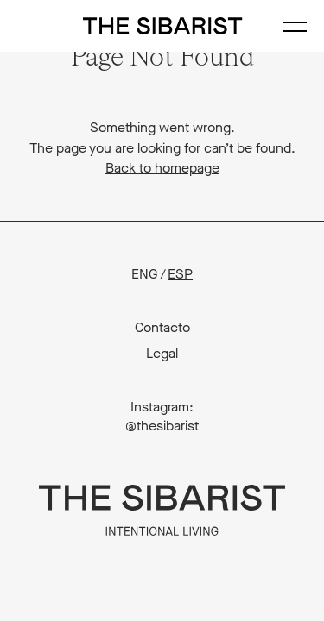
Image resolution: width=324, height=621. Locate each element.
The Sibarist (162, 26)
